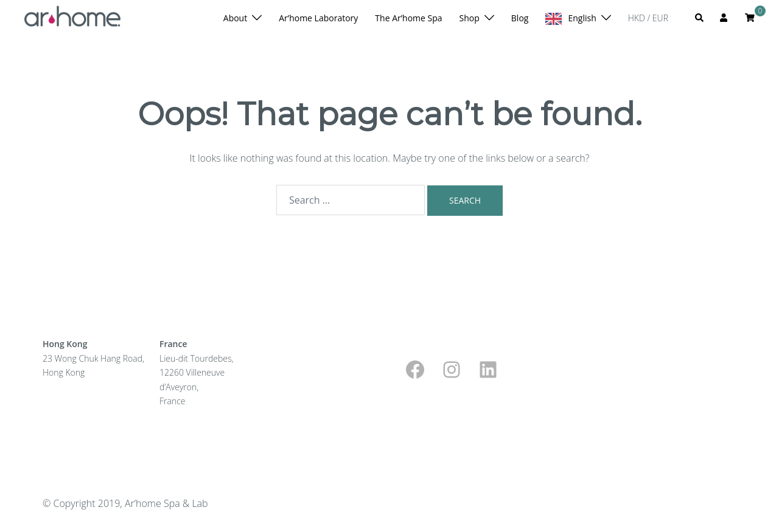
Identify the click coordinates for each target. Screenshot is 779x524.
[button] (700, 18)
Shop (469, 18)
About (235, 18)
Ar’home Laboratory (318, 18)
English (582, 18)
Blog (520, 18)
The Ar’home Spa (408, 18)
